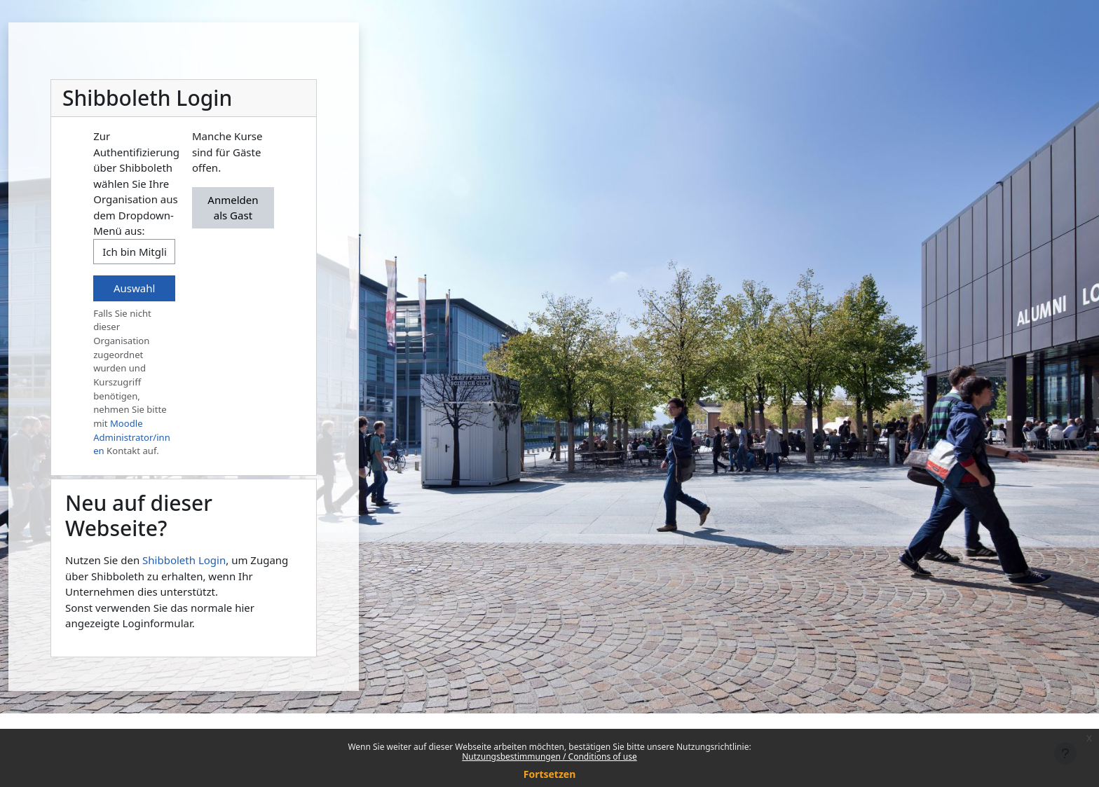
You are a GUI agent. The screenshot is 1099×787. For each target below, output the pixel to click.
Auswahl (134, 288)
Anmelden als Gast (232, 208)
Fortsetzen (550, 774)
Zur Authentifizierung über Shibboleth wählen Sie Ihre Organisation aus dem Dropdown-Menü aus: (136, 183)
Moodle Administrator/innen (131, 437)
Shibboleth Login (184, 560)
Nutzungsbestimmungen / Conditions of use (549, 756)
